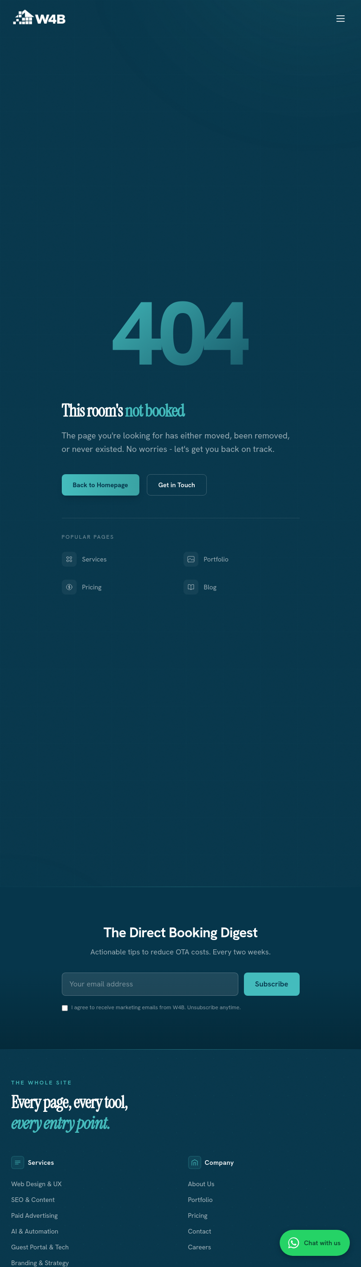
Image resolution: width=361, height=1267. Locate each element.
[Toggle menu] (340, 18)
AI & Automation (35, 1231)
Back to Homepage (100, 485)
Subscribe (272, 984)
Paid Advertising (34, 1215)
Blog (200, 587)
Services (84, 559)
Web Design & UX (36, 1184)
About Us (201, 1184)
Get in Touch (176, 485)
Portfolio (206, 559)
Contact (199, 1231)
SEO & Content (33, 1199)
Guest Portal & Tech (40, 1247)
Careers (199, 1247)
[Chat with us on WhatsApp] (315, 1243)
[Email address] (150, 984)
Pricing (82, 587)
